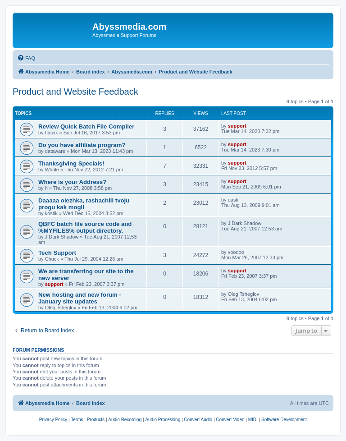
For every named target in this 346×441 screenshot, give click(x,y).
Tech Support (57, 252)
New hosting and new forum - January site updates (79, 298)
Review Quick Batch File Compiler (86, 126)
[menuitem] (26, 58)
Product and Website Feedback (75, 91)
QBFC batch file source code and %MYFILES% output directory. (85, 227)
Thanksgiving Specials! (71, 163)
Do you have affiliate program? (81, 145)
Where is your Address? (72, 182)
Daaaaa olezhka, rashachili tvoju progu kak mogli (83, 204)
